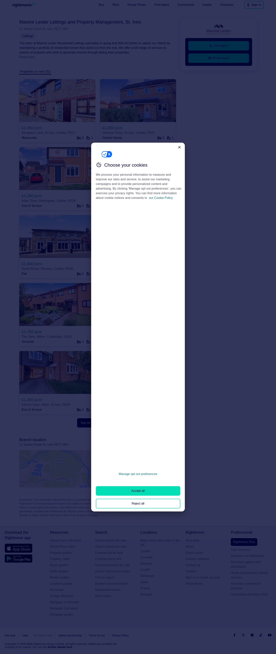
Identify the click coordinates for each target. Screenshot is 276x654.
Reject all (138, 503)
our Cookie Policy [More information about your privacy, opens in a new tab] (161, 197)
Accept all (138, 490)
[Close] (179, 147)
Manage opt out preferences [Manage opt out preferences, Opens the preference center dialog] (138, 474)
